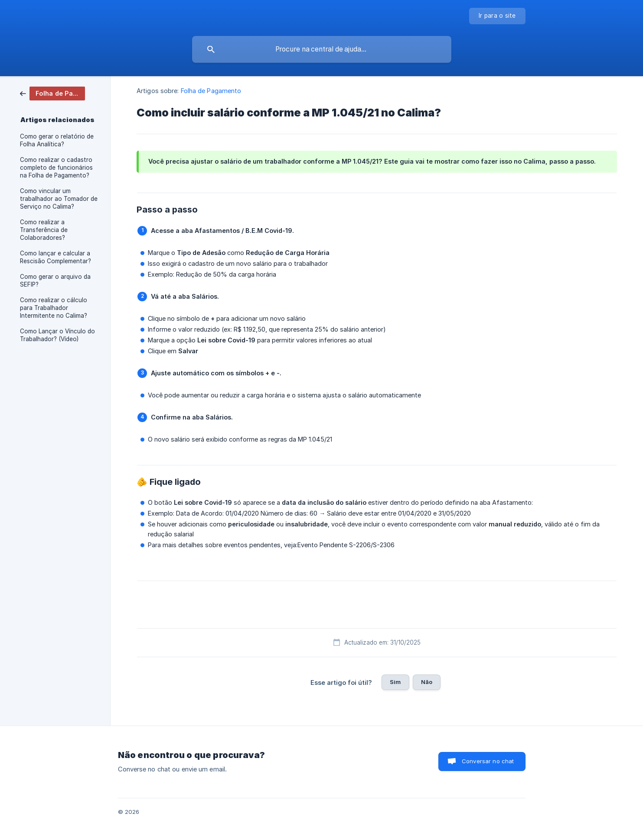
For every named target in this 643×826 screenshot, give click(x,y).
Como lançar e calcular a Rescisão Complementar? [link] (55, 257)
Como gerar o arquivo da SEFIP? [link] (55, 280)
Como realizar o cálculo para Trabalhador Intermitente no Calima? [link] (53, 308)
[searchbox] (321, 49)
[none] (497, 16)
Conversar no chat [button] (488, 761)
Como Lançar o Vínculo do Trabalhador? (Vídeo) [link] (57, 335)
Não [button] (426, 681)
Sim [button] (395, 681)
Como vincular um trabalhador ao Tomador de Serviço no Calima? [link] (59, 198)
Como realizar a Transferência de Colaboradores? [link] (44, 230)
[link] (52, 93)
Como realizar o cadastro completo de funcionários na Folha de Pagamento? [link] (56, 167)
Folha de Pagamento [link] (211, 90)
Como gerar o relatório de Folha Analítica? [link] (57, 140)
